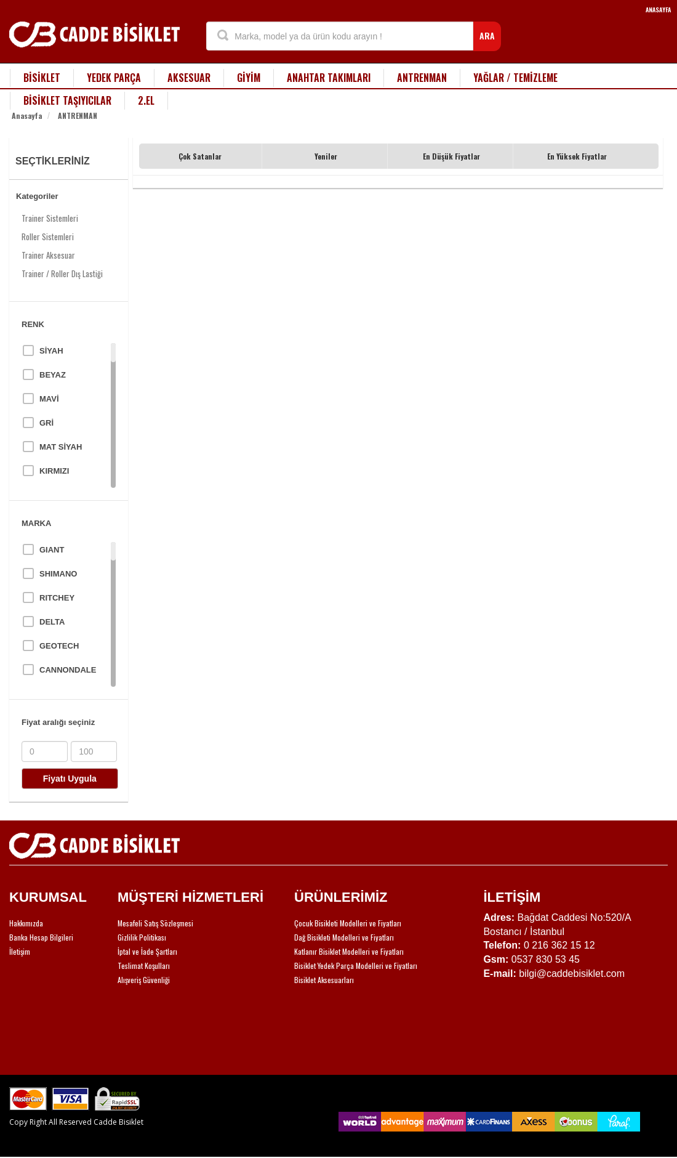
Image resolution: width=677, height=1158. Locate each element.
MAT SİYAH (60, 446)
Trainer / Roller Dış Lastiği (62, 273)
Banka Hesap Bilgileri (41, 937)
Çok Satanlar (200, 156)
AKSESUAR (188, 77)
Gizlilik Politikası (142, 937)
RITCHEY (56, 597)
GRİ (46, 422)
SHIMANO (58, 573)
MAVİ (49, 398)
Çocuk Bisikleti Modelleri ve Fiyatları (347, 923)
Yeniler (325, 156)
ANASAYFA (658, 9)
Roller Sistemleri (48, 236)
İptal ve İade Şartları (147, 951)
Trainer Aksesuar (48, 255)
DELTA (52, 621)
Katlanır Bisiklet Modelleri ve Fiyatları (349, 951)
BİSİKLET (41, 77)
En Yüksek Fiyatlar (577, 156)
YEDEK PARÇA (114, 77)
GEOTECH (59, 645)
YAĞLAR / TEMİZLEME (515, 77)
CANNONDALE (67, 669)
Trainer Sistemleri (50, 218)
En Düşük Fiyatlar (451, 156)
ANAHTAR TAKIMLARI (329, 77)
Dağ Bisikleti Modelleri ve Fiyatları (344, 937)
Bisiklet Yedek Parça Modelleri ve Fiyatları (355, 965)
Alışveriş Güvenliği (144, 979)
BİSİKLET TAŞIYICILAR (67, 100)
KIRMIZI (54, 471)
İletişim (19, 951)
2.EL (146, 100)
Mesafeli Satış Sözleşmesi (155, 923)
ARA (487, 35)
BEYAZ (52, 374)
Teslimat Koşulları (144, 965)
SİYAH (51, 350)
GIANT (51, 549)
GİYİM (248, 77)
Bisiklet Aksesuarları (324, 979)
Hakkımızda (26, 923)
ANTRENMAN (422, 77)
